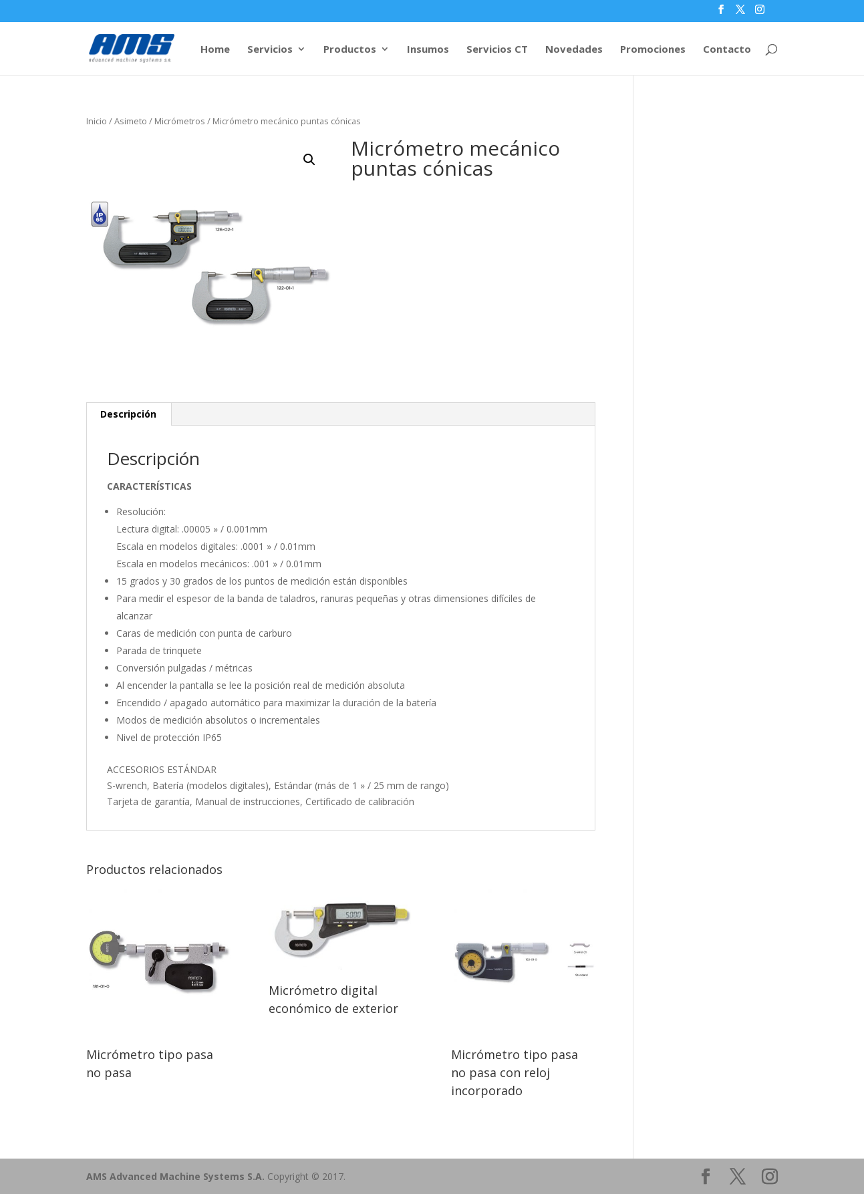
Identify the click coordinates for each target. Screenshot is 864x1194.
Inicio (96, 121)
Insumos (428, 49)
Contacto (727, 49)
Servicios (270, 49)
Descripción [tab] (128, 414)
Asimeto (130, 121)
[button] (309, 160)
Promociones (653, 49)
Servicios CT (497, 49)
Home (215, 49)
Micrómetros (179, 121)
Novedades (574, 49)
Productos (349, 49)
